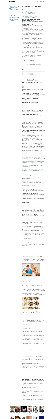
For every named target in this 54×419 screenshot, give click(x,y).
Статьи (44, 1)
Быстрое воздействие (27, 404)
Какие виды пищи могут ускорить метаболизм (28, 15)
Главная (38, 1)
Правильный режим (38, 404)
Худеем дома (12, 1)
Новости (41, 1)
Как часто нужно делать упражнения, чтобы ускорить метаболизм (30, 18)
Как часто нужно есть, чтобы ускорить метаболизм (28, 13)
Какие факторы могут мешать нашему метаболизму (28, 12)
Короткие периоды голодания (27, 14)
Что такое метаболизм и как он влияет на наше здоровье (29, 11)
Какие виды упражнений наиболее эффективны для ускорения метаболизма (31, 17)
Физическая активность (33, 404)
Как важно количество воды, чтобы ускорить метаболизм (29, 16)
